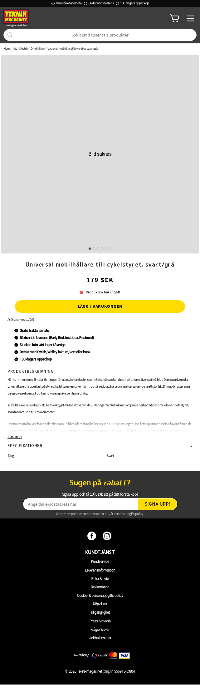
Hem (6, 49)
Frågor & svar (100, 629)
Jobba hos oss (100, 638)
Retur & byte (100, 579)
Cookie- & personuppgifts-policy (100, 595)
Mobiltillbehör (19, 49)
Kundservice (100, 561)
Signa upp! (157, 504)
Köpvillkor (100, 604)
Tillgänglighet (100, 612)
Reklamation (100, 587)
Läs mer (14, 436)
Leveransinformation (100, 570)
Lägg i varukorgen (100, 306)
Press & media (100, 621)
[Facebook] (92, 535)
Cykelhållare (38, 49)
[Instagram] (108, 535)
